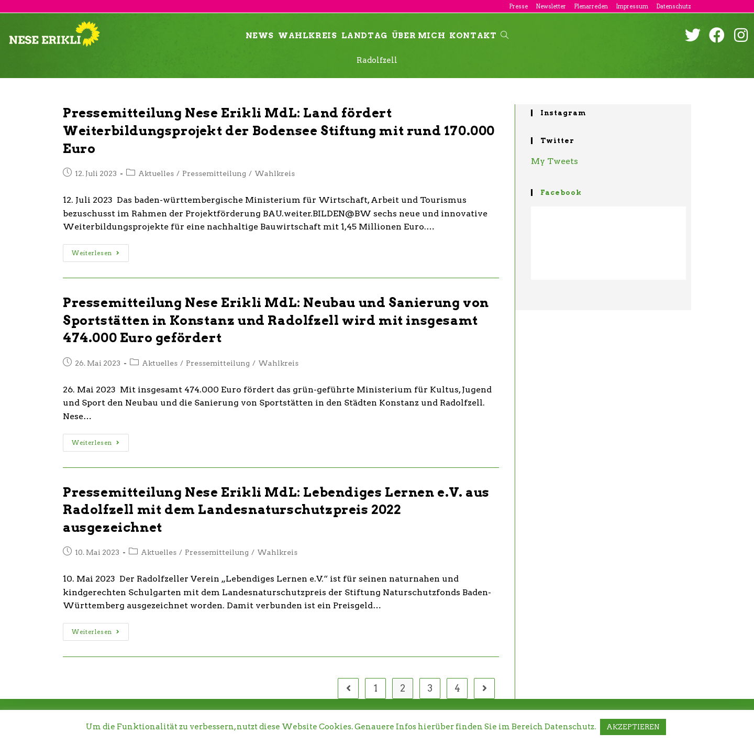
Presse (518, 6)
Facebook (561, 192)
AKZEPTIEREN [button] (633, 727)
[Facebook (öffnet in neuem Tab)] (717, 35)
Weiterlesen (96, 253)
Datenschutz (673, 6)
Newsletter (551, 6)
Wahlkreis (274, 173)
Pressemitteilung (214, 173)
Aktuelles (156, 173)
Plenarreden (591, 6)
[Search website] (504, 35)
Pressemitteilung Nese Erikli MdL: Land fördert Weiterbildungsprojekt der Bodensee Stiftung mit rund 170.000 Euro (279, 130)
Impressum (632, 6)
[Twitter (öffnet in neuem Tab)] (693, 35)
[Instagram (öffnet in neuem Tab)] (741, 35)
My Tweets (554, 161)
